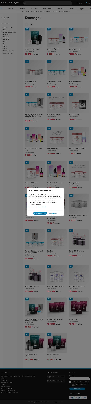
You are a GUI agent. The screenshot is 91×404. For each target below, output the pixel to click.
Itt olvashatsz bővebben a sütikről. (37, 207)
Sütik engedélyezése (40, 213)
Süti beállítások (53, 213)
